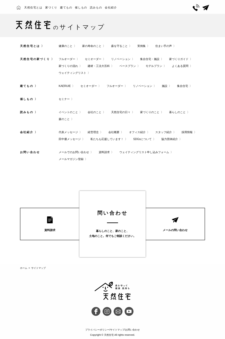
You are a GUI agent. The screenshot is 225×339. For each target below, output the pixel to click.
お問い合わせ (132, 329)
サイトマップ (117, 329)
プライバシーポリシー (97, 329)
